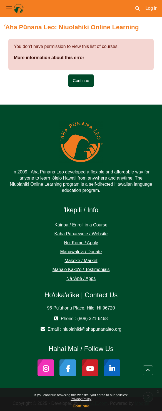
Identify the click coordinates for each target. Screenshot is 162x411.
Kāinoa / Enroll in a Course (80, 225)
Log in (151, 8)
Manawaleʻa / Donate (81, 251)
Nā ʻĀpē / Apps (81, 278)
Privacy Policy (81, 399)
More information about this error (49, 57)
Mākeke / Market (80, 260)
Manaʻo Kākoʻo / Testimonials (81, 269)
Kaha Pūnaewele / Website (81, 233)
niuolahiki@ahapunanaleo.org (92, 329)
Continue (81, 406)
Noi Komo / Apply (81, 242)
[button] (137, 8)
